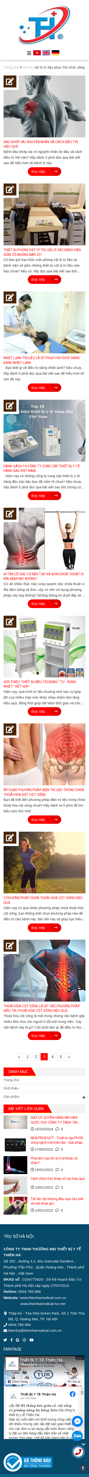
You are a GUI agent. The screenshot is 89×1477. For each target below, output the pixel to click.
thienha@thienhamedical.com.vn (35, 1330)
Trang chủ (11, 1080)
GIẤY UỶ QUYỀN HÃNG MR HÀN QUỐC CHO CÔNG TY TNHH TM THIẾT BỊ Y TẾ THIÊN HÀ (54, 1122)
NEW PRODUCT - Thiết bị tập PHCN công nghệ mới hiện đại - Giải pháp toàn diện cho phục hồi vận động (57, 1142)
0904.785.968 (19, 1325)
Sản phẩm (11, 1097)
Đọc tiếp (44, 171)
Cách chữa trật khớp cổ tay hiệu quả (58, 1179)
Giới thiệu (11, 1088)
